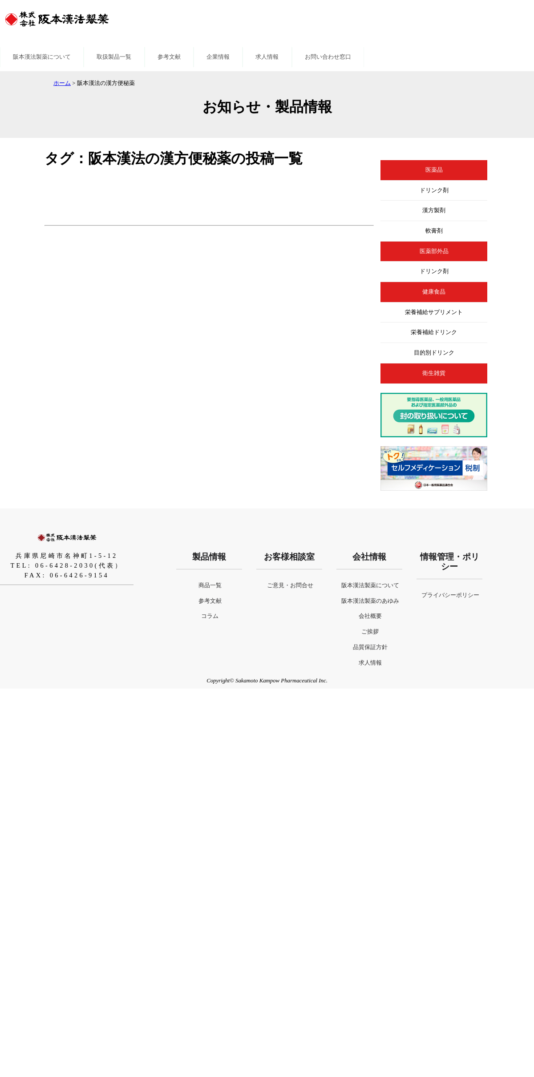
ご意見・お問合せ (290, 585)
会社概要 (370, 616)
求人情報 (267, 57)
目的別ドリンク (434, 353)
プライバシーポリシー (450, 595)
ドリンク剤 (434, 190)
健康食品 (433, 292)
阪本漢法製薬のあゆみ (370, 601)
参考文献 (169, 57)
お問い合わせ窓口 (328, 57)
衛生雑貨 (433, 373)
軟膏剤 (434, 231)
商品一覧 (210, 585)
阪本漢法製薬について (42, 57)
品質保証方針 (370, 647)
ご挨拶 (370, 632)
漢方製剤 (433, 210)
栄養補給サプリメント (434, 312)
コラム (209, 616)
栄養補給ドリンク (434, 332)
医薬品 (434, 170)
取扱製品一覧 (114, 57)
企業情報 (218, 57)
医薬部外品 (434, 251)
